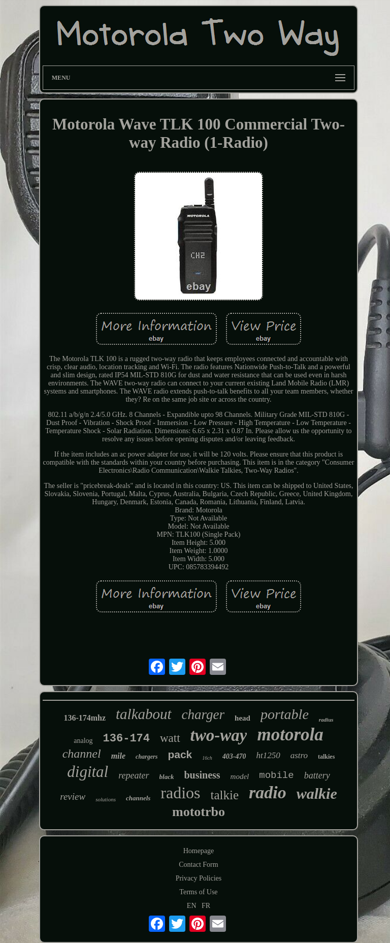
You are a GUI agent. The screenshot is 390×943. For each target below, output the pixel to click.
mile (118, 756)
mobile (276, 775)
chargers (146, 756)
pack (180, 754)
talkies (326, 756)
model (240, 776)
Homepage (198, 851)
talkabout (144, 714)
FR (206, 905)
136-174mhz (84, 717)
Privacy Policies (199, 878)
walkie (317, 793)
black (166, 777)
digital (87, 772)
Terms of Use (198, 892)
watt (170, 738)
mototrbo (198, 811)
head (242, 718)
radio (267, 792)
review (72, 796)
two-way (218, 735)
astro (299, 755)
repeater (133, 775)
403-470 (234, 756)
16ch (207, 758)
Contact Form (198, 864)
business (202, 775)
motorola (290, 734)
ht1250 (268, 755)
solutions (105, 799)
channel (81, 753)
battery (317, 775)
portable (285, 714)
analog (83, 740)
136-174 (126, 738)
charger (203, 714)
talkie (225, 795)
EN (192, 905)
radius (326, 720)
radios (180, 793)
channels (138, 798)
